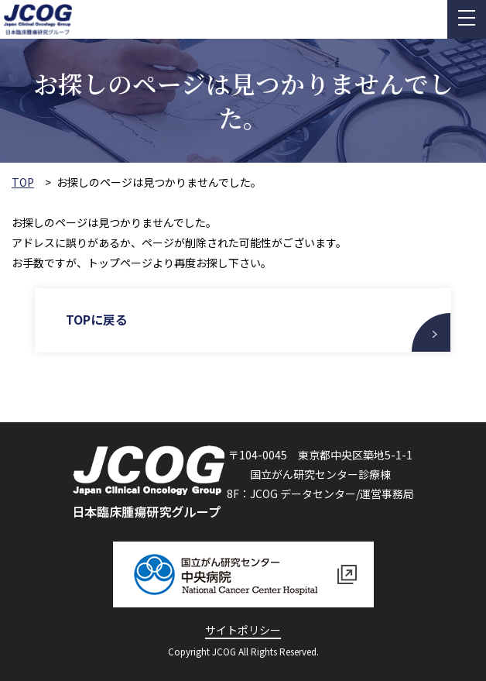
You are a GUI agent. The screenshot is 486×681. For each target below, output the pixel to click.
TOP (23, 182)
